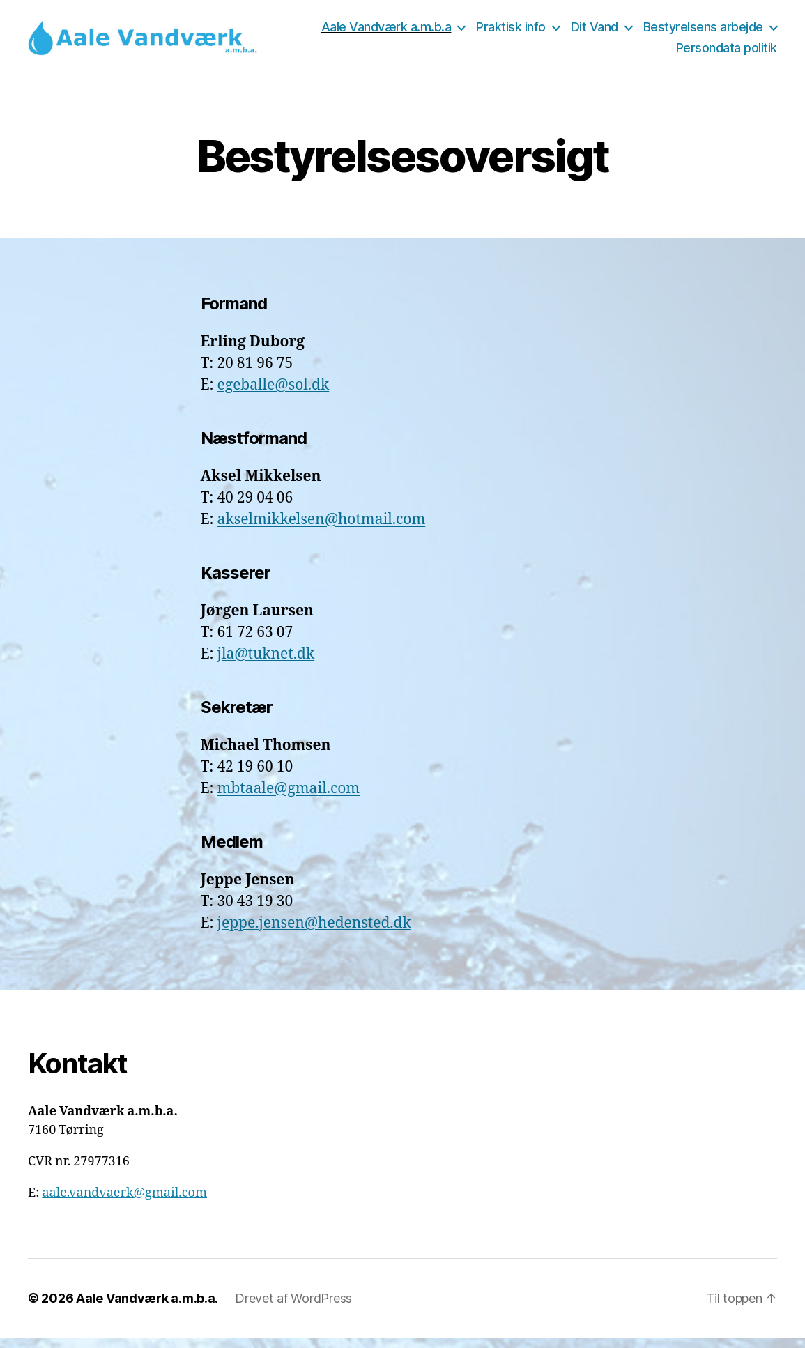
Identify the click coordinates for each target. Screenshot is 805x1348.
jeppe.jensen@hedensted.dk (314, 933)
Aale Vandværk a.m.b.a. (147, 1308)
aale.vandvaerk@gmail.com (124, 1203)
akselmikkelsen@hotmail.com (321, 530)
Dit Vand (739, 32)
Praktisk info (656, 32)
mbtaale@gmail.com (288, 799)
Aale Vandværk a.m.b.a (531, 32)
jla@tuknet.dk (266, 664)
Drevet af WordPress (293, 1308)
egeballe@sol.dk (273, 395)
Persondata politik (726, 53)
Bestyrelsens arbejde (591, 53)
